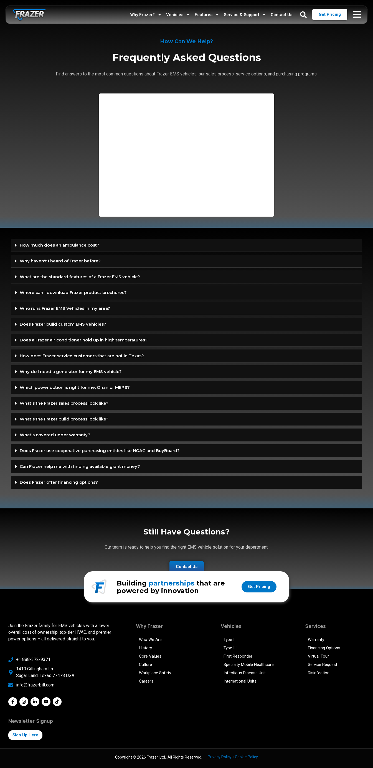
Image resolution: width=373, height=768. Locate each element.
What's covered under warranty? (55, 434)
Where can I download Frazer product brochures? (73, 292)
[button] (186, 245)
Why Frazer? (146, 14)
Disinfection (318, 672)
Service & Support (245, 14)
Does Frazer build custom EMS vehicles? (63, 324)
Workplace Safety (155, 672)
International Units (240, 681)
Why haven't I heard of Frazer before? (60, 260)
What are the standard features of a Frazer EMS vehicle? (80, 276)
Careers (146, 681)
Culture (145, 664)
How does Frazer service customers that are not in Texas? (82, 355)
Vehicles (178, 14)
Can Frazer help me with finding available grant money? (80, 466)
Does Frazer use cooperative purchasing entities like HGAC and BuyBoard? (100, 450)
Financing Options (324, 647)
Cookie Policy (246, 757)
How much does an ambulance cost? (59, 245)
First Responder (238, 656)
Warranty (316, 639)
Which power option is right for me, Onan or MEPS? (75, 387)
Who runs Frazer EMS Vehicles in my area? (65, 308)
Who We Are (150, 639)
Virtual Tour (318, 656)
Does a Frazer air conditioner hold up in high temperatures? (84, 340)
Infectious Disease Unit (245, 672)
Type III (230, 647)
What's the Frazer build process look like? (64, 419)
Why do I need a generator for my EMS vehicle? (71, 371)
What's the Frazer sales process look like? (64, 403)
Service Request (322, 664)
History (145, 647)
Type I (229, 639)
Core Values (150, 656)
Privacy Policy (220, 757)
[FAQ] (186, 154)
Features (207, 14)
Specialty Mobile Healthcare (249, 664)
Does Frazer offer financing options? (59, 482)
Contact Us (281, 14)
